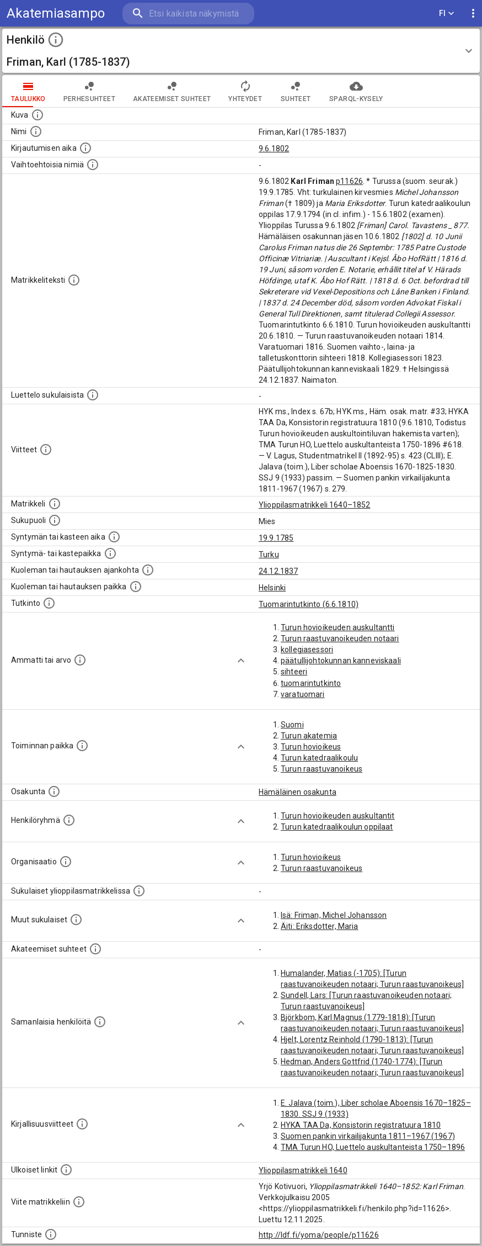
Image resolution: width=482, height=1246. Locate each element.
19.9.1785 (276, 538)
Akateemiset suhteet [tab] (172, 91)
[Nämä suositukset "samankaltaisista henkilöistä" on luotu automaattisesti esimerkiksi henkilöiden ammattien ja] (100, 1022)
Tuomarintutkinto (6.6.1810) (308, 604)
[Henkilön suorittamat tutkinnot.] (49, 603)
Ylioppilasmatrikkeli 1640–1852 (315, 504)
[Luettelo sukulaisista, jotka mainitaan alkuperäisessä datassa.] (92, 395)
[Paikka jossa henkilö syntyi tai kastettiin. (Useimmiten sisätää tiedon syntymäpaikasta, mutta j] (110, 553)
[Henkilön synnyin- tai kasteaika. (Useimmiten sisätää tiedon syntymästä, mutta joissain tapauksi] (114, 537)
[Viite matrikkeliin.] (79, 1202)
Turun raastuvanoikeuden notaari (340, 638)
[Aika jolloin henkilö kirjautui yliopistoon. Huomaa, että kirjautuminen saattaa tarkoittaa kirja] (85, 148)
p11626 (349, 181)
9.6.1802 (274, 148)
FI (447, 13)
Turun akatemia (309, 735)
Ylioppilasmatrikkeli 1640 (303, 1170)
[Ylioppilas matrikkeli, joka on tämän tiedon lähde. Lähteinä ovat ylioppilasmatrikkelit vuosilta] (54, 504)
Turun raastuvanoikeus (321, 768)
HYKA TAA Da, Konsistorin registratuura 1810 (361, 1125)
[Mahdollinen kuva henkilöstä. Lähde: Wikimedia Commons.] (37, 115)
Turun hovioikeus (311, 746)
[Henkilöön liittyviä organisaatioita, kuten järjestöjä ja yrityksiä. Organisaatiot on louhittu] (65, 861)
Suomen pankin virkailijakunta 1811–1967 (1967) (368, 1136)
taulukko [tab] (28, 91)
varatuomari (303, 694)
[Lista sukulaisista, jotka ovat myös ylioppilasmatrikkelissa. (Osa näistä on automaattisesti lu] (139, 891)
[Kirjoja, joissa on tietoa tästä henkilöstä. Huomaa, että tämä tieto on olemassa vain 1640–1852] (82, 1124)
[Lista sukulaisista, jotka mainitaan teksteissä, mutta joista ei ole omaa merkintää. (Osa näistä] (76, 919)
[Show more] (241, 660)
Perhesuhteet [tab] (89, 91)
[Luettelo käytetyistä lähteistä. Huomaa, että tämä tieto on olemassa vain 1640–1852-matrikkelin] (46, 449)
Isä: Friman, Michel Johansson (334, 915)
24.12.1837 (278, 571)
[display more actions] (473, 13)
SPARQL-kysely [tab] (356, 91)
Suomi (292, 724)
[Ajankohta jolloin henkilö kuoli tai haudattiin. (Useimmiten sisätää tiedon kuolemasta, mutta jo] (148, 570)
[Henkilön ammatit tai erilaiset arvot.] (80, 660)
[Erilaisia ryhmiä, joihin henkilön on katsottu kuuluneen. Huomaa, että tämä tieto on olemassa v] (69, 820)
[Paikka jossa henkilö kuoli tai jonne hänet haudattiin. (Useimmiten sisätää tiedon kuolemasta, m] (135, 586)
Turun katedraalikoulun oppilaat (337, 826)
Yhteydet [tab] (245, 91)
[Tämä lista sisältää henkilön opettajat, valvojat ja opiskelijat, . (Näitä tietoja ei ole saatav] (95, 949)
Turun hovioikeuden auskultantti (338, 627)
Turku (269, 554)
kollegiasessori (307, 649)
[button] (241, 51)
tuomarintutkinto (311, 683)
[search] (188, 13)
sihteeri (294, 671)
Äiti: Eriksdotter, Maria (319, 926)
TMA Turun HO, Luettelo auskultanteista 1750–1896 (373, 1147)
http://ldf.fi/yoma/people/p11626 (319, 1235)
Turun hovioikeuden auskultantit (338, 815)
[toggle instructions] (56, 40)
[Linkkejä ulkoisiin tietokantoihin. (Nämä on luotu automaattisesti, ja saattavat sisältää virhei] (66, 1170)
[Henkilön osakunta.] (54, 791)
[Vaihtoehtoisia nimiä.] (92, 164)
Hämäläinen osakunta (297, 792)
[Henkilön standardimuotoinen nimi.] (36, 131)
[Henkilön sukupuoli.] (54, 520)
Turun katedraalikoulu (319, 757)
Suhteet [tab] (295, 91)
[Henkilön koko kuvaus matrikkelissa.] (74, 280)
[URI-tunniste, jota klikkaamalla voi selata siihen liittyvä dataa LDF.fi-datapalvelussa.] (51, 1234)
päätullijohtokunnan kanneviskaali (341, 660)
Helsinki (272, 587)
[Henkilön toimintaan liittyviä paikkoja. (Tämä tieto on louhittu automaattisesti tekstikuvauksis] (82, 745)
